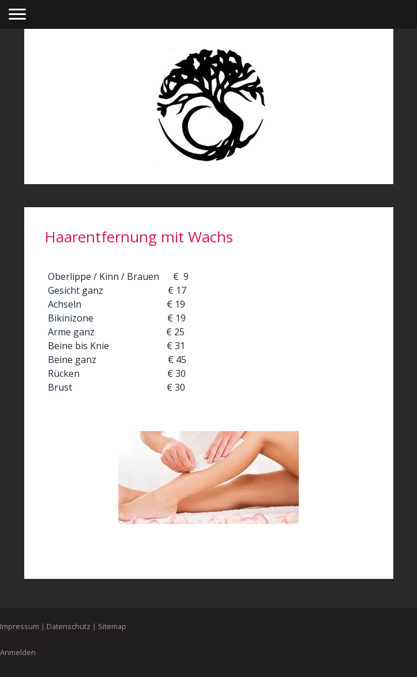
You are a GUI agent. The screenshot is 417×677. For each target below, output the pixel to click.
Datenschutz (69, 626)
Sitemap (112, 626)
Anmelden (18, 652)
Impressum (19, 626)
